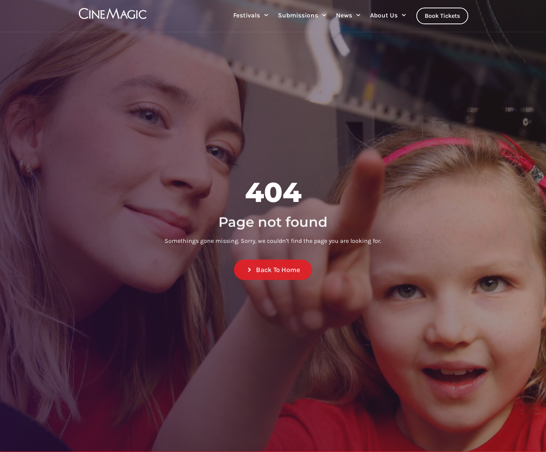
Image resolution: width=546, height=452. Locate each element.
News (348, 15)
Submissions (302, 15)
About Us (388, 15)
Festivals (250, 15)
